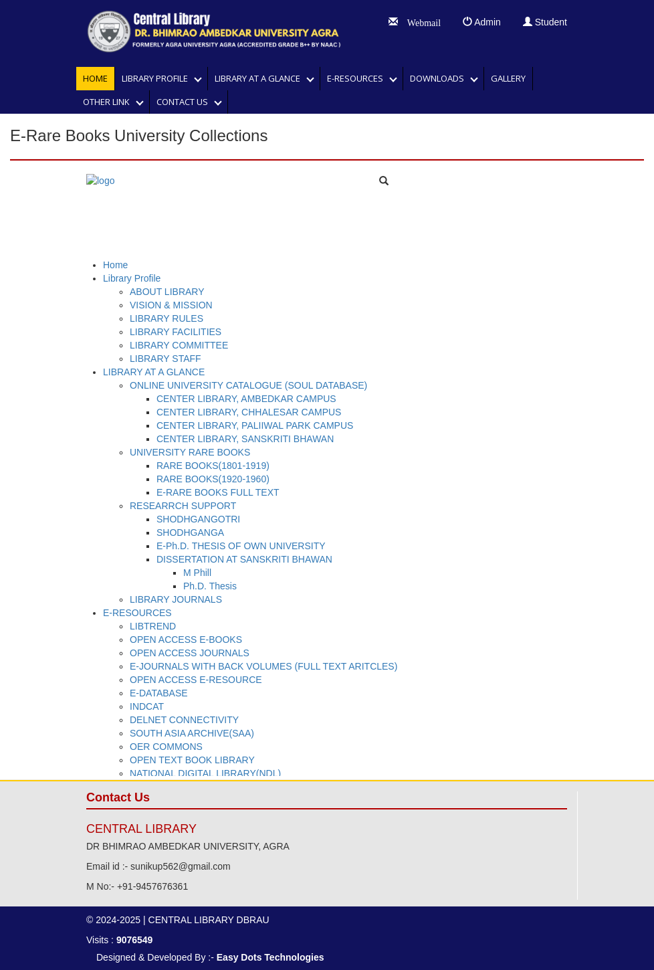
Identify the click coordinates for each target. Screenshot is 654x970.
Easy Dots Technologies (270, 957)
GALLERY (508, 78)
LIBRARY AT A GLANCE (260, 78)
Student (545, 22)
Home (95, 78)
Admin (482, 22)
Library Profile (158, 78)
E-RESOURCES (358, 78)
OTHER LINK (109, 102)
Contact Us (185, 102)
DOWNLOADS (440, 78)
